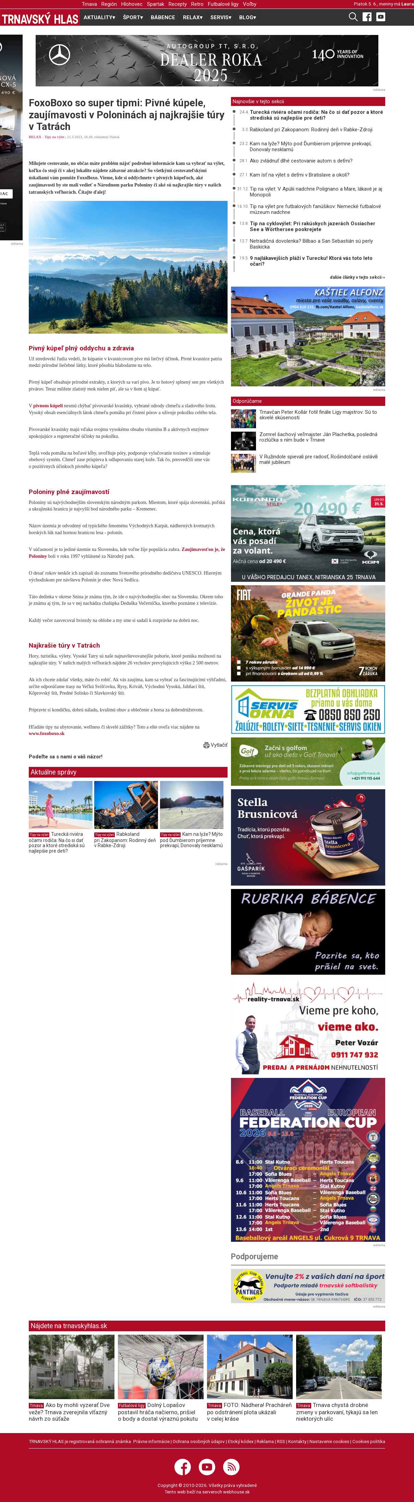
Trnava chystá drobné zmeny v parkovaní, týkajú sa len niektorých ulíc (337, 1412)
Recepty (178, 4)
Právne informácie (151, 1441)
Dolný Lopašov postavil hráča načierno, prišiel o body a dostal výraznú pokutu (158, 1412)
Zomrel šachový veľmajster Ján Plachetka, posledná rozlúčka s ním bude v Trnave (318, 437)
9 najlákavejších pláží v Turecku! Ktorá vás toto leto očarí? (311, 261)
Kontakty (297, 1441)
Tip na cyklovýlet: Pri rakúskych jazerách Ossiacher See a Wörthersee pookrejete (312, 226)
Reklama (265, 1441)
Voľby (249, 4)
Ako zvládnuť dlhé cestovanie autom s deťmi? (301, 161)
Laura (407, 4)
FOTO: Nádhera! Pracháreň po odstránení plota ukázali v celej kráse (249, 1412)
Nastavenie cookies (329, 1441)
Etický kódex (241, 1441)
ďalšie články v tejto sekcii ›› (357, 277)
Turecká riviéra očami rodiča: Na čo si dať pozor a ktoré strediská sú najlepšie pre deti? (57, 842)
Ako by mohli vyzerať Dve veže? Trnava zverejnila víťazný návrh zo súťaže (69, 1412)
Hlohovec (132, 4)
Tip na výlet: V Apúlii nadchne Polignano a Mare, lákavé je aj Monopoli (316, 192)
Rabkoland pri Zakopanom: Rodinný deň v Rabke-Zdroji (125, 839)
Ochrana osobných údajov (199, 1441)
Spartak (155, 4)
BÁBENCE (163, 17)
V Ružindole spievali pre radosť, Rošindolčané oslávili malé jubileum (318, 460)
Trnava (89, 4)
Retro (197, 4)
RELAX (35, 137)
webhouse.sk (236, 1491)
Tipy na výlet (54, 137)
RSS (281, 1441)
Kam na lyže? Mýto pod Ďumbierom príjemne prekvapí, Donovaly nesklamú (191, 839)
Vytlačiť (216, 745)
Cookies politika (368, 1441)
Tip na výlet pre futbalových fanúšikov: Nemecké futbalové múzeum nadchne (315, 209)
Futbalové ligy (223, 4)
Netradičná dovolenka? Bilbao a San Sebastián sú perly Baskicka (311, 244)
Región (109, 4)
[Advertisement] (86, 916)
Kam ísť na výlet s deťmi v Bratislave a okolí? (300, 175)
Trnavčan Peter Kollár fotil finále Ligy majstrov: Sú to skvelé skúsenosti (318, 415)
